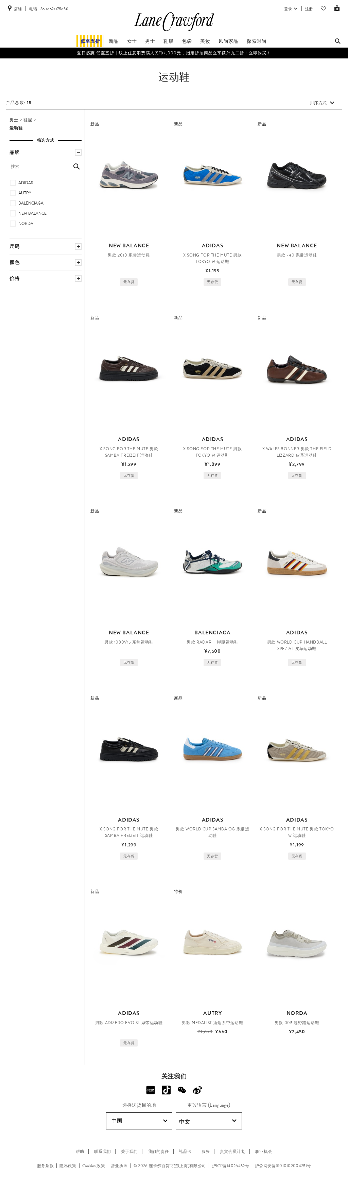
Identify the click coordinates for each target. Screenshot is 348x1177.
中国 (139, 1121)
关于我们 (129, 1151)
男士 (150, 41)
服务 (206, 1151)
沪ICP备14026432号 (230, 1166)
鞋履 (168, 41)
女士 (132, 41)
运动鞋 (16, 128)
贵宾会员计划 (233, 1151)
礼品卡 (185, 1151)
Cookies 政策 (93, 1166)
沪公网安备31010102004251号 (283, 1166)
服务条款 (45, 1166)
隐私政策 (67, 1166)
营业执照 (119, 1166)
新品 (114, 41)
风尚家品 (228, 41)
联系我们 (102, 1151)
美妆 (205, 41)
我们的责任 (158, 1151)
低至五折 (90, 41)
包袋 (187, 41)
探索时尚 (256, 41)
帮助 (80, 1151)
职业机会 (263, 1151)
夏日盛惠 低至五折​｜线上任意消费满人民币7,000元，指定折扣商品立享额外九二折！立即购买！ (174, 53)
